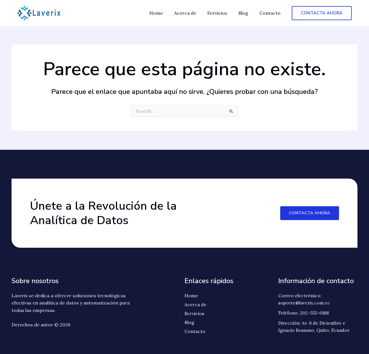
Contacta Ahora (309, 212)
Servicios (222, 13)
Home (165, 13)
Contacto (270, 13)
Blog (246, 13)
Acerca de (192, 13)
